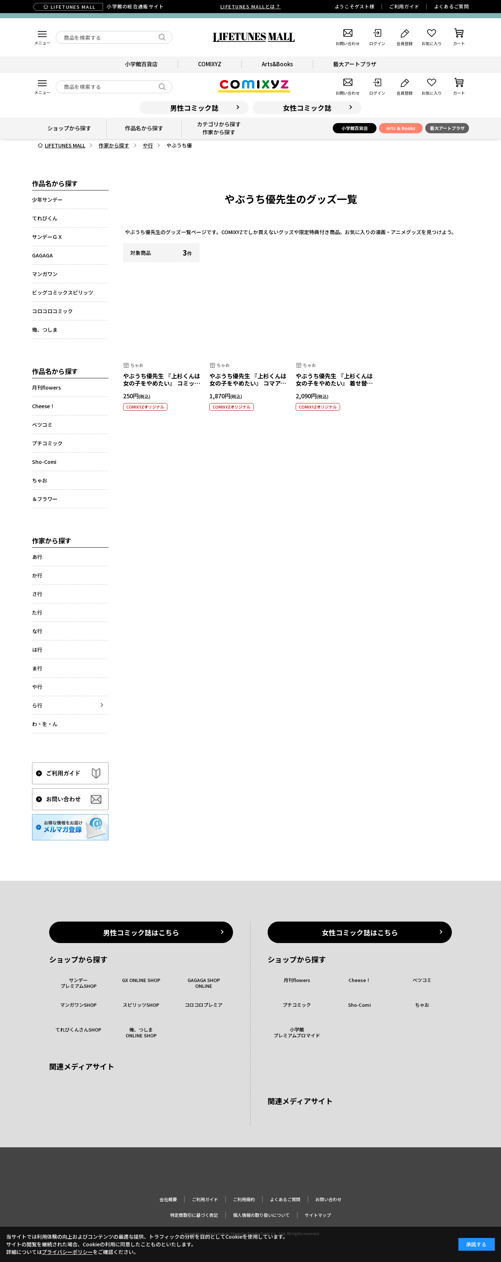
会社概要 (168, 1199)
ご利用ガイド (404, 6)
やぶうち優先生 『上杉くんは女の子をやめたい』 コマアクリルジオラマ (248, 383)
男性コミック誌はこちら (141, 932)
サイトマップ (318, 1215)
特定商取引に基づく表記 (194, 1215)
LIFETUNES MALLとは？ (250, 6)
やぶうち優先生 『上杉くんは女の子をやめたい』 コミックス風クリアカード (161, 383)
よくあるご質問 (451, 6)
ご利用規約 (244, 1199)
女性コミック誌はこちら (360, 932)
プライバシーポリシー (67, 1251)
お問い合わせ (328, 1199)
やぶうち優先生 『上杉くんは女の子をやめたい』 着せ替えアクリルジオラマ (334, 383)
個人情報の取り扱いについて (261, 1215)
